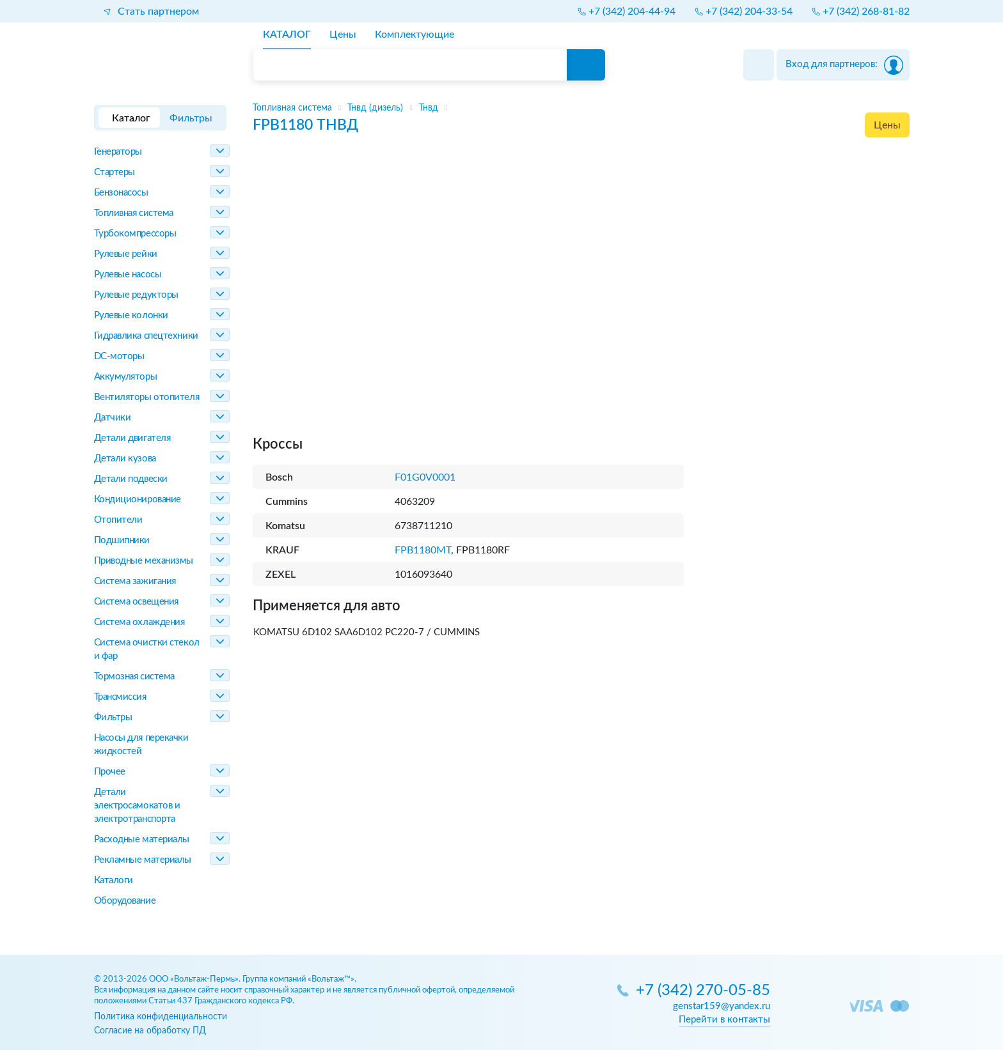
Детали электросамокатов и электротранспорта (137, 805)
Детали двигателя (132, 438)
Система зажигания (135, 581)
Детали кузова (125, 458)
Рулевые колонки (131, 315)
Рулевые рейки (125, 254)
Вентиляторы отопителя (147, 397)
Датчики (112, 417)
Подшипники (122, 540)
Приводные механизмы (143, 561)
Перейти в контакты (724, 1019)
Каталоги (113, 880)
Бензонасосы (121, 192)
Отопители (118, 520)
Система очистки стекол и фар (147, 649)
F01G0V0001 (425, 477)
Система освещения (136, 601)
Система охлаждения (139, 622)
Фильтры (113, 717)
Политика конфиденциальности (160, 1016)
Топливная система (133, 213)
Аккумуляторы (125, 377)
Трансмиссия (120, 697)
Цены (887, 125)
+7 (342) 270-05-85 (703, 991)
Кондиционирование (137, 499)
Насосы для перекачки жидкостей (141, 744)
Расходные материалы (141, 839)
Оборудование (125, 901)
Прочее (109, 771)
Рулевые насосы (128, 274)
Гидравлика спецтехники (146, 336)
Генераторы (118, 152)
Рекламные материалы (142, 860)
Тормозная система (134, 676)
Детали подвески (131, 479)
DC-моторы (119, 356)
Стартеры (114, 172)
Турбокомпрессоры (135, 233)
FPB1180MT (423, 550)
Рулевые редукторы (136, 295)
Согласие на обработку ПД (150, 1030)
